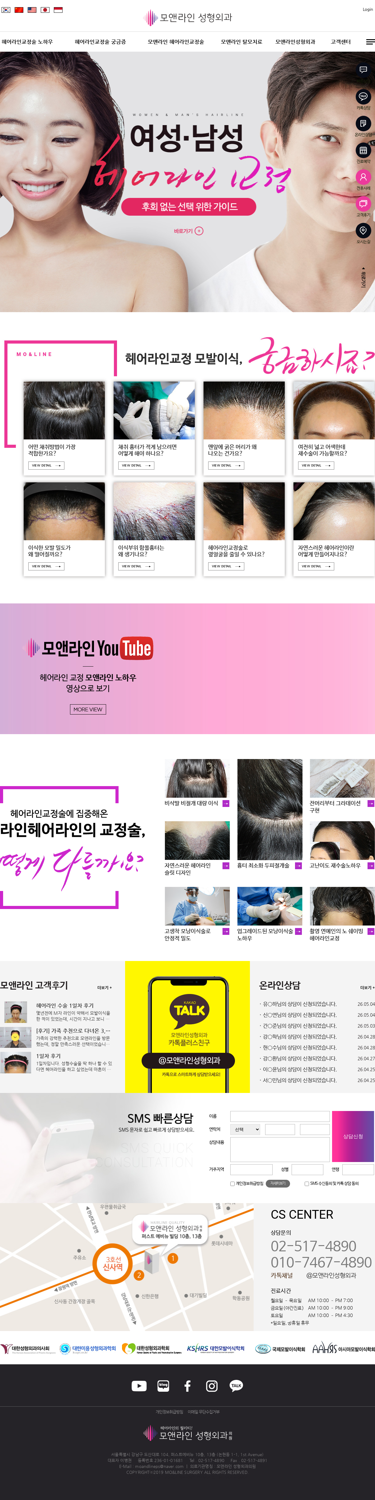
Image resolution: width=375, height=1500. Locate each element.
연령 (335, 1169)
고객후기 (363, 206)
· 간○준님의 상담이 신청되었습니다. (298, 1026)
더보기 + (104, 988)
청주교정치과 (167, 1477)
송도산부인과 (222, 1477)
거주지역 (216, 1169)
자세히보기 (277, 1183)
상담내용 (216, 1142)
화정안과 (240, 1477)
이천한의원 (186, 1477)
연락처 (214, 1129)
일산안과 (203, 1477)
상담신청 (353, 1136)
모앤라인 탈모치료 (241, 42)
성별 (284, 1169)
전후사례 (363, 179)
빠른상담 (363, 72)
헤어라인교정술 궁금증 (100, 42)
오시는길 (363, 233)
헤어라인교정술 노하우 (27, 42)
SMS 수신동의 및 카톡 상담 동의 (334, 1183)
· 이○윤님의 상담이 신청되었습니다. (298, 1070)
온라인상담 (363, 126)
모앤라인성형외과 (295, 42)
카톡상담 (363, 99)
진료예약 (363, 153)
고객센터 (341, 42)
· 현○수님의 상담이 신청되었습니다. (298, 1048)
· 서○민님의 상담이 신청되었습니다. (298, 1081)
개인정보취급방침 (249, 1183)
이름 (213, 1116)
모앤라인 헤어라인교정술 (176, 42)
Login (368, 9)
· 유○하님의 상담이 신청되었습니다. (298, 1004)
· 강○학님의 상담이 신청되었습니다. (298, 1037)
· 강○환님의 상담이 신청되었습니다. (298, 1059)
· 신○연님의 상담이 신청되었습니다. (298, 1015)
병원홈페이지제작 (141, 1477)
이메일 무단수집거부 (203, 1412)
